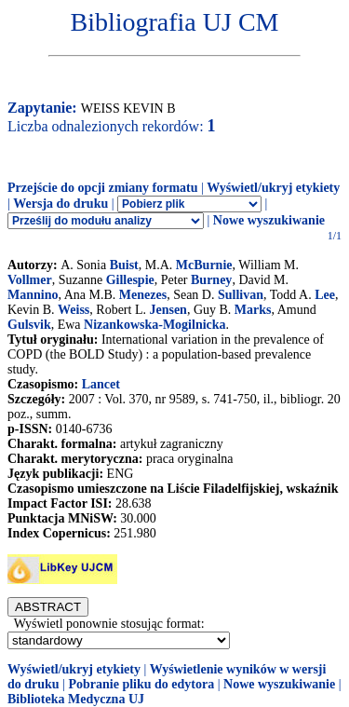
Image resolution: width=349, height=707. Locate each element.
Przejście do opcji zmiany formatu (102, 188)
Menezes (143, 295)
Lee (325, 295)
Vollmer (29, 280)
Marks (253, 310)
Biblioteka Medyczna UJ (75, 699)
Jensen (167, 310)
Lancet (101, 384)
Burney (211, 280)
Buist (124, 265)
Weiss (73, 310)
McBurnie (204, 265)
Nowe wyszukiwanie (269, 220)
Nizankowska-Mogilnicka (154, 325)
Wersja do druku (60, 204)
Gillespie (130, 280)
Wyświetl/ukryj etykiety (273, 188)
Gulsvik (29, 325)
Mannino (32, 295)
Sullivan (240, 295)
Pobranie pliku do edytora (141, 684)
